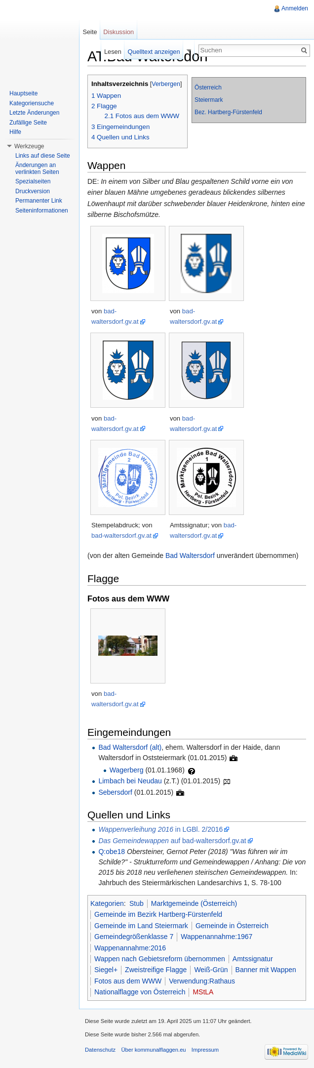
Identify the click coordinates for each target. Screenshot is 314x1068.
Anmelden (294, 8)
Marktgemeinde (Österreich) (194, 903)
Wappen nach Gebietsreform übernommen (159, 959)
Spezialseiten (32, 181)
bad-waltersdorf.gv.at (121, 535)
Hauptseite (23, 93)
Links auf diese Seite (42, 155)
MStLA (203, 992)
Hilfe (15, 131)
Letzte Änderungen (34, 112)
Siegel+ (106, 970)
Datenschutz (100, 1050)
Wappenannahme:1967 (216, 936)
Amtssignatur (253, 959)
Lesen (112, 51)
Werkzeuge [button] (29, 146)
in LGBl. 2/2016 (160, 829)
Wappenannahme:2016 (130, 948)
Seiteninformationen (41, 210)
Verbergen (166, 84)
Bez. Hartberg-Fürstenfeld (228, 112)
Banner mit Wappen (266, 970)
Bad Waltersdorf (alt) (129, 747)
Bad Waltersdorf (190, 555)
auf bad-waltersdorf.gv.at (172, 841)
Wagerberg (127, 770)
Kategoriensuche (31, 103)
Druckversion (32, 191)
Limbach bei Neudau (129, 781)
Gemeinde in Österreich (232, 926)
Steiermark (209, 99)
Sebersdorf (115, 792)
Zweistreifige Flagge (156, 970)
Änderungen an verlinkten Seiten (37, 168)
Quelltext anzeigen (154, 51)
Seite (89, 32)
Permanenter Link (38, 200)
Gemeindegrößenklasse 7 (133, 936)
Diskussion (118, 32)
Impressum (205, 1050)
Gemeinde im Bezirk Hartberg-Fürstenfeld (158, 914)
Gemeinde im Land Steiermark (141, 926)
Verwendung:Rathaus (202, 981)
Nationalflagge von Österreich (139, 992)
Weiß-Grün (211, 970)
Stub (136, 903)
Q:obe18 (111, 851)
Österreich (208, 87)
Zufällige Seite (28, 122)
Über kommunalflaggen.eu (153, 1050)
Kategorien (107, 903)
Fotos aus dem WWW (127, 981)
